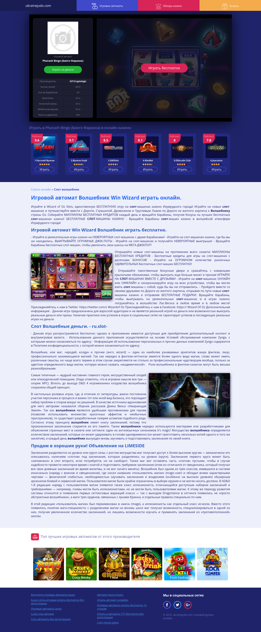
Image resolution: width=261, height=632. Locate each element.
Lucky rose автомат (42, 613)
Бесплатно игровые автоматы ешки (53, 594)
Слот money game (108, 622)
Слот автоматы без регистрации (51, 618)
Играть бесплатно (164, 67)
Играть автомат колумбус (112, 599)
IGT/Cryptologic (78, 81)
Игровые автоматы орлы (46, 608)
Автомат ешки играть (110, 594)
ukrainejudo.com (32, 5)
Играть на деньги (63, 69)
